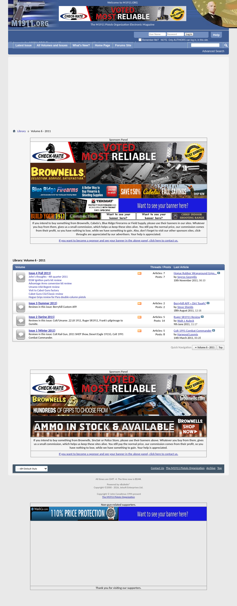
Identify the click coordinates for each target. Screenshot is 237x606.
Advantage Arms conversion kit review (50, 283)
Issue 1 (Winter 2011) (42, 330)
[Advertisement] (118, 93)
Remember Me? (149, 40)
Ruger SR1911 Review (187, 317)
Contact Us (157, 468)
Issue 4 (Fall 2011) (40, 273)
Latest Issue (24, 45)
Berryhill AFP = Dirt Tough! (190, 303)
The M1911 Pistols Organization (185, 468)
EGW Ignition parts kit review (45, 280)
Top (220, 347)
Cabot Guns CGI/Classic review (46, 293)
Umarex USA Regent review (44, 287)
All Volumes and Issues (52, 45)
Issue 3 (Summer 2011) (43, 303)
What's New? (81, 45)
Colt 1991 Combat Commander (193, 330)
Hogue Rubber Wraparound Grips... (195, 273)
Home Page (102, 45)
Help (216, 35)
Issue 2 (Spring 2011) (41, 317)
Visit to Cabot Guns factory (44, 290)
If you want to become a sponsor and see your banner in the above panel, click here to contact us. (118, 240)
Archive (210, 468)
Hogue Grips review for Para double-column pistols (57, 297)
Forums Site (123, 45)
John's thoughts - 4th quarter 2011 (48, 276)
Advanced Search (213, 51)
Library (21, 131)
